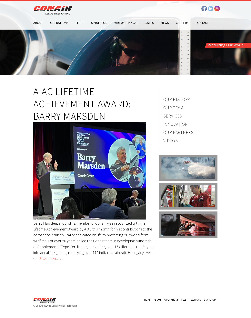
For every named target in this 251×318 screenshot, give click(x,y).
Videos (170, 140)
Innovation (175, 124)
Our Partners (178, 132)
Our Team (173, 107)
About (38, 23)
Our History (176, 99)
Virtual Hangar (126, 23)
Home (147, 299)
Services (172, 116)
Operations (59, 23)
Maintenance (188, 196)
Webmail (196, 299)
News (165, 23)
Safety (188, 225)
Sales (150, 23)
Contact (202, 23)
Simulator (99, 23)
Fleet (79, 23)
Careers (182, 23)
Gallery (188, 168)
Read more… (50, 258)
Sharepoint (211, 299)
